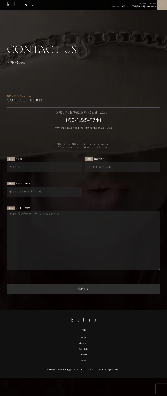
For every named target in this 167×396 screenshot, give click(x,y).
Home (83, 337)
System (83, 354)
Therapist (83, 343)
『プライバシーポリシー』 (68, 147)
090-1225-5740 (149, 3)
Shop (83, 360)
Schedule (83, 349)
